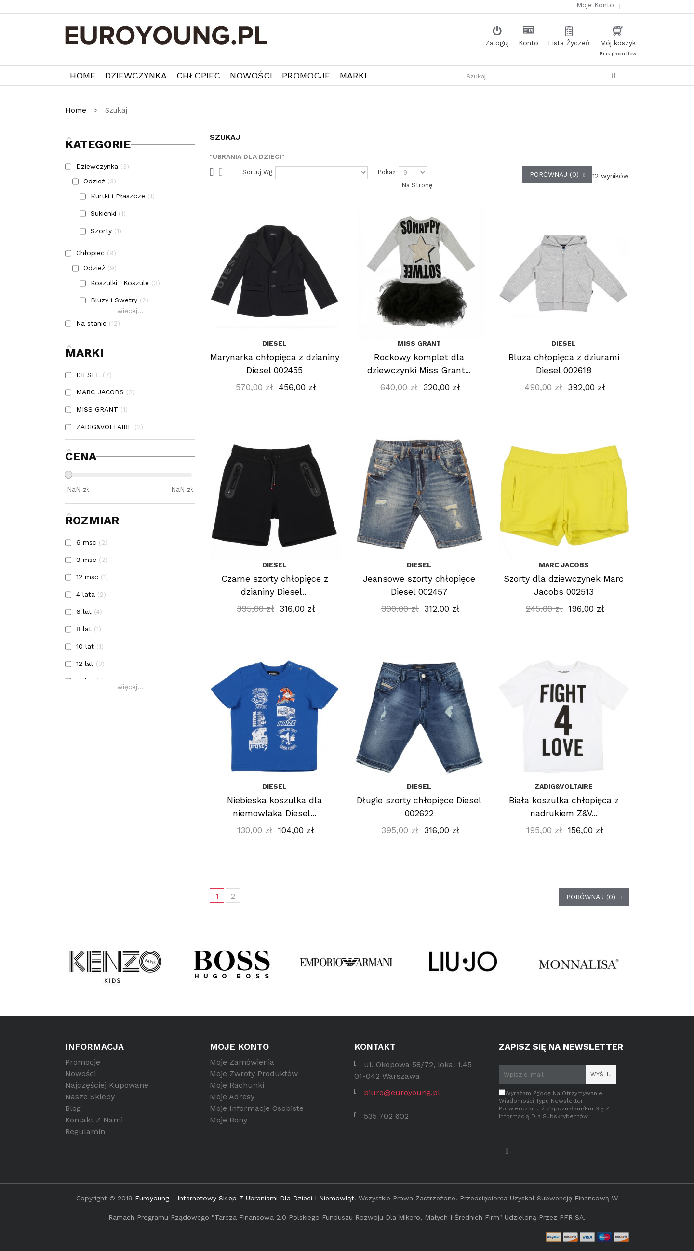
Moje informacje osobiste (257, 1112)
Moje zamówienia (242, 1065)
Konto (528, 43)
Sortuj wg (257, 172)
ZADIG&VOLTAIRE (563, 786)
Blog (73, 1112)
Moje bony (228, 1123)
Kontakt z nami (94, 1123)
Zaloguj (497, 43)
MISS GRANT (419, 343)
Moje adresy (232, 1100)
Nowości (80, 1077)
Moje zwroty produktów (254, 1077)
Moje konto (239, 1047)
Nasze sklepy (90, 1100)
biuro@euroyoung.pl (402, 1096)
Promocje (82, 1065)
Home (77, 110)
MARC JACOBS (564, 565)
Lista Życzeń (569, 43)
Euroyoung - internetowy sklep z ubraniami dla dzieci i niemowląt (244, 1198)
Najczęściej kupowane (106, 1089)
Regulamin (85, 1135)
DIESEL (274, 343)
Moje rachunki (237, 1089)
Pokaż (386, 172)
